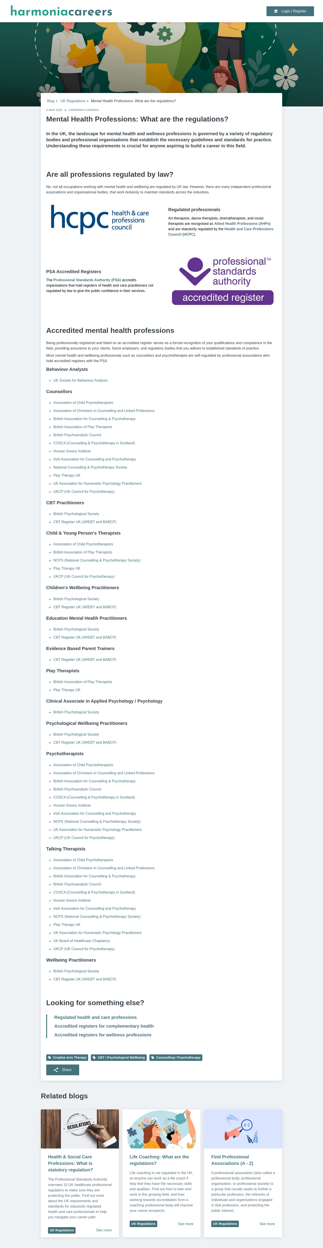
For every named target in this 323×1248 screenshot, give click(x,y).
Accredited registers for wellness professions (103, 1034)
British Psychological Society (76, 514)
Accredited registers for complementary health (104, 1026)
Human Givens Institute (72, 451)
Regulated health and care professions (95, 1017)
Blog (50, 101)
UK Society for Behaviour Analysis (81, 380)
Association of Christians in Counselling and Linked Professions (104, 411)
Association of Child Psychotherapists (83, 403)
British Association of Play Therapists (82, 427)
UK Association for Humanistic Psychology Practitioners (97, 483)
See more (104, 1230)
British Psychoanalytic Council (77, 435)
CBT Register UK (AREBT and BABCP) (84, 522)
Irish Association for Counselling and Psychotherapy (94, 459)
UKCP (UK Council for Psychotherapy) (84, 491)
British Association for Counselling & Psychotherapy (94, 419)
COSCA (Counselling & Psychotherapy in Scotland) (94, 443)
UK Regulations (73, 101)
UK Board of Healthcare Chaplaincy (81, 941)
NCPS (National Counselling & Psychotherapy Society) (97, 560)
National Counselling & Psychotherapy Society (90, 467)
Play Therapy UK (67, 475)
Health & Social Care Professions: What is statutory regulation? (71, 1163)
